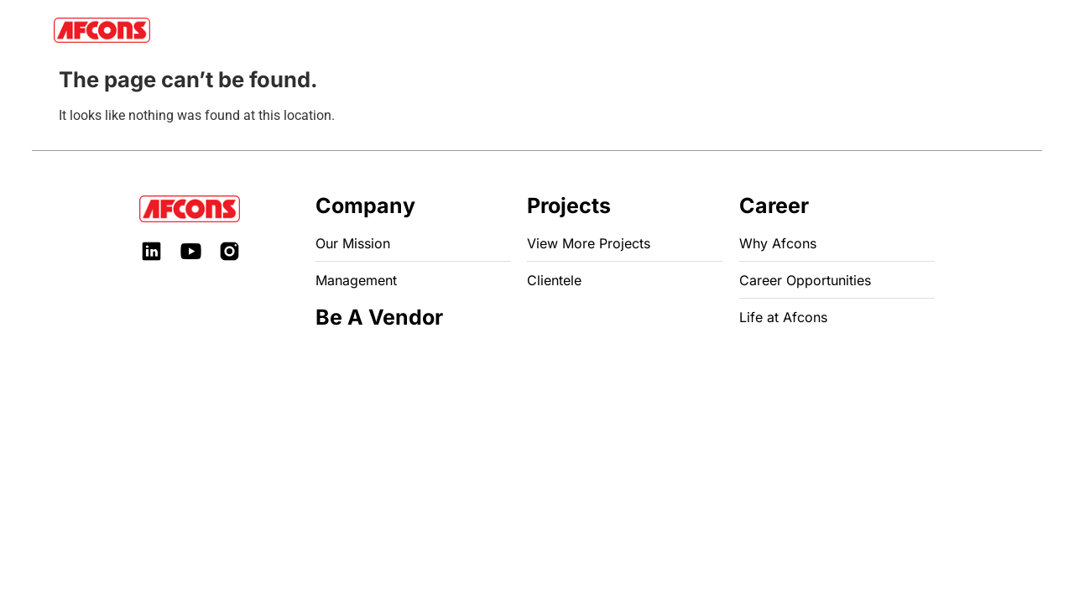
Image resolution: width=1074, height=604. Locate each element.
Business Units (356, 30)
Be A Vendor (690, 30)
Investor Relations (527, 30)
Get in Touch (826, 30)
